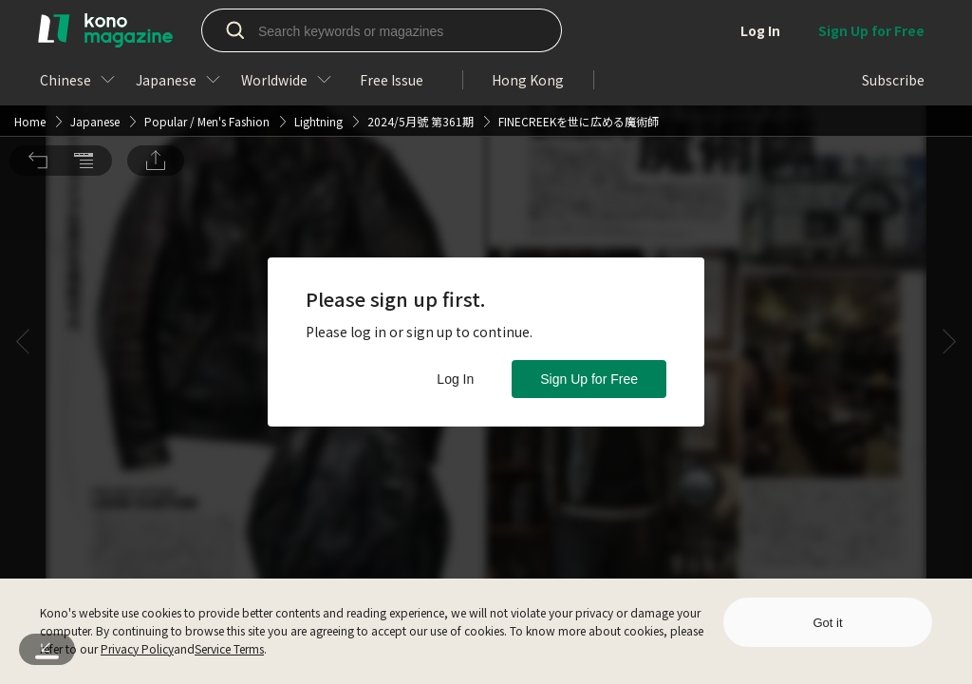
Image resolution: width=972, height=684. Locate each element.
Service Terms (229, 648)
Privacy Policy (137, 648)
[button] (38, 26)
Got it (827, 623)
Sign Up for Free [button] (589, 379)
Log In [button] (455, 379)
